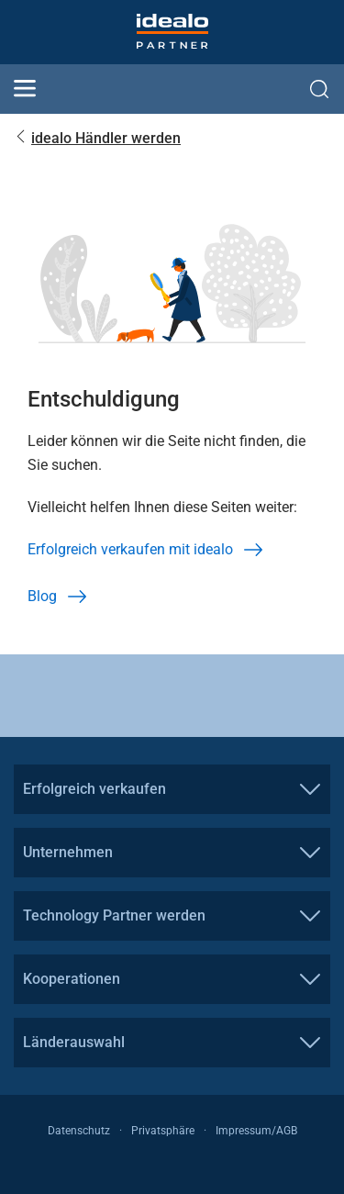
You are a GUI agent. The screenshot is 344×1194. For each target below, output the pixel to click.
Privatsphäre (162, 1130)
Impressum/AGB (256, 1130)
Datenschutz (79, 1130)
